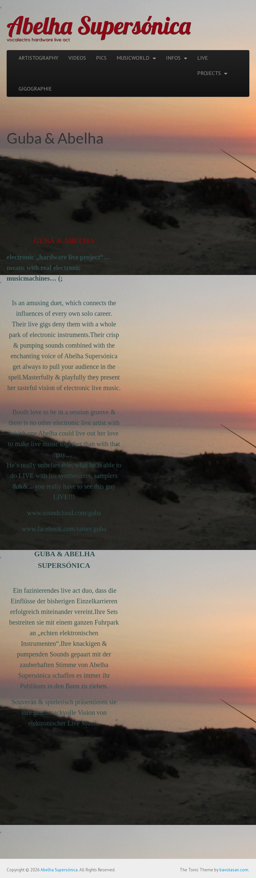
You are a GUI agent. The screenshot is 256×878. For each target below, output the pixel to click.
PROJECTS (209, 73)
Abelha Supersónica (99, 25)
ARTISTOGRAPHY (38, 57)
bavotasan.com (233, 870)
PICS (101, 57)
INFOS (173, 57)
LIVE (202, 57)
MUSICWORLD (133, 57)
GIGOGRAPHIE (35, 88)
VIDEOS (77, 57)
